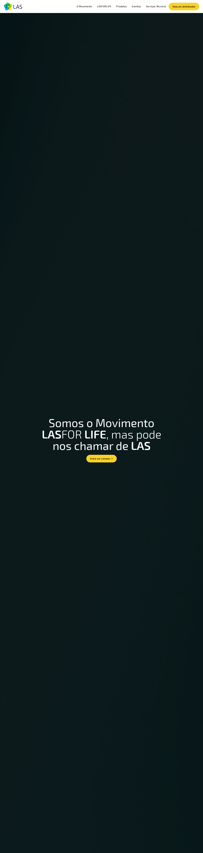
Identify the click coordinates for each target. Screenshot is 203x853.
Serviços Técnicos (156, 6)
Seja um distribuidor (183, 6)
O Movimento (84, 6)
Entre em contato (101, 458)
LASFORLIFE (104, 6)
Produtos (121, 6)
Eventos (136, 6)
